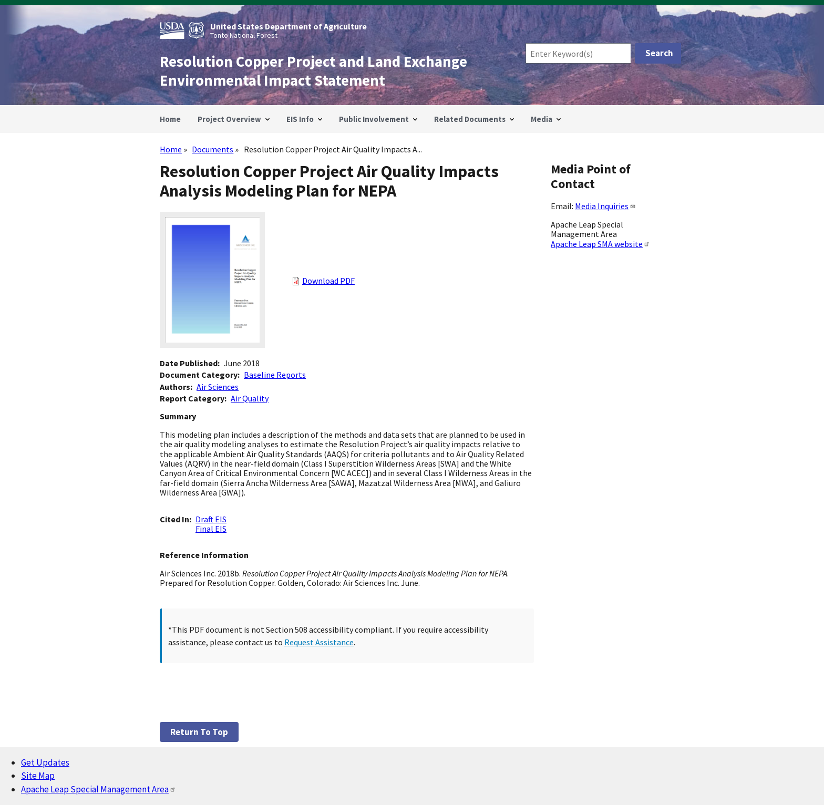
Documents (212, 149)
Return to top (199, 732)
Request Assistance (319, 642)
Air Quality (250, 398)
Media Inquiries (605, 206)
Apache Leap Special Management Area (98, 789)
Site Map (38, 775)
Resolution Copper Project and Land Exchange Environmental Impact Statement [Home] (313, 71)
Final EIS (210, 528)
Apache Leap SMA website (600, 244)
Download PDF (328, 280)
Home (171, 149)
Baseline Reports (275, 374)
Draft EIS (210, 519)
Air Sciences (218, 386)
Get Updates (45, 762)
